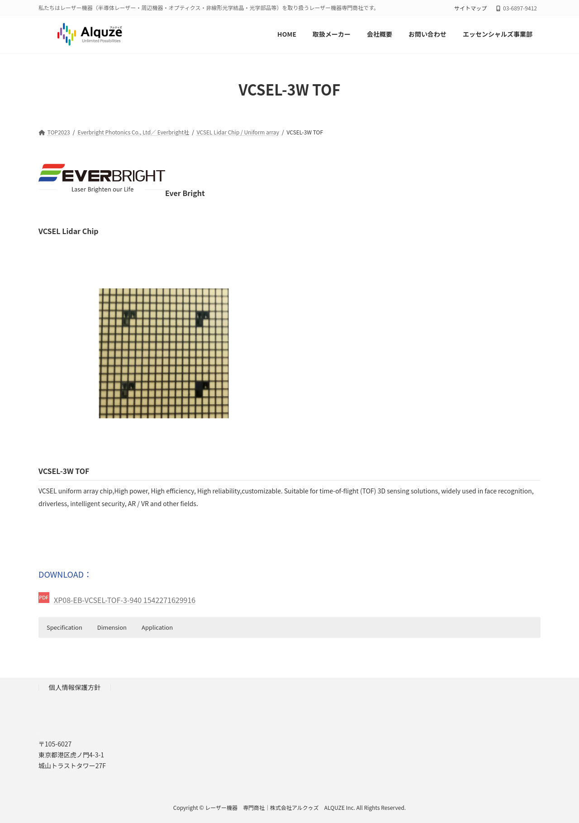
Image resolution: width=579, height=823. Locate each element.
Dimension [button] (112, 627)
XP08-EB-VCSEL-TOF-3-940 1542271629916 (124, 599)
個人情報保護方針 (75, 687)
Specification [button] (64, 627)
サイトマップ (470, 8)
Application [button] (157, 627)
